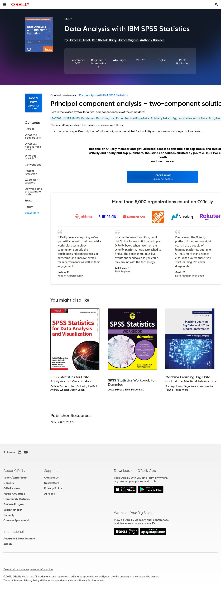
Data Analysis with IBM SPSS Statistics (103, 95)
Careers (8, 483)
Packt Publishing (182, 61)
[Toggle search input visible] (216, 4)
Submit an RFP (12, 509)
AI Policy (49, 493)
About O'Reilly (14, 471)
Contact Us (51, 477)
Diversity (9, 515)
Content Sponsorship (16, 520)
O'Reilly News (11, 488)
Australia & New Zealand (19, 538)
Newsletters (51, 483)
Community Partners (16, 499)
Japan (7, 544)
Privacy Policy (53, 488)
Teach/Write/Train (15, 477)
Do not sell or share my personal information (28, 569)
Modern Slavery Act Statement (87, 580)
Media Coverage (14, 493)
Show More (32, 213)
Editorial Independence (54, 580)
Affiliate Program (14, 504)
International (13, 531)
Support (50, 471)
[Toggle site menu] (4, 4)
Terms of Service (12, 580)
